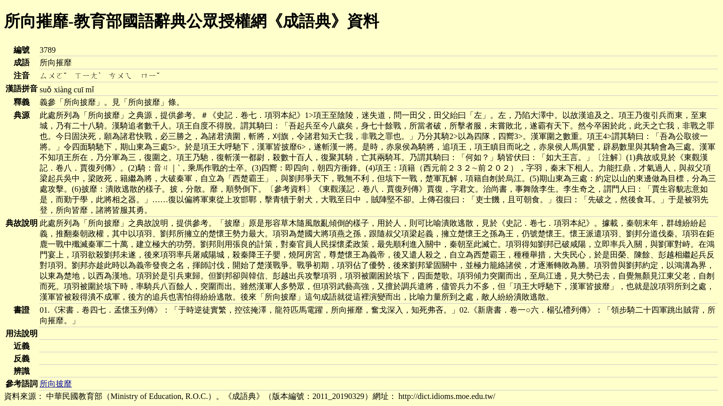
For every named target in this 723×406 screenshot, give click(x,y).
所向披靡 (56, 383)
